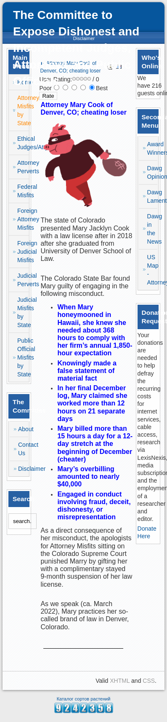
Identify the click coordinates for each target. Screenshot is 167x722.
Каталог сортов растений (84, 698)
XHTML (120, 680)
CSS (149, 680)
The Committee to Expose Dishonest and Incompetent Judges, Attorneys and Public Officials (76, 48)
